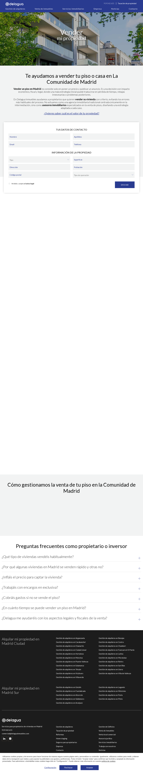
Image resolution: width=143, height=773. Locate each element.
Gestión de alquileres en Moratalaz (113, 658)
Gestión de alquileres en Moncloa (69, 658)
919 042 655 (109, 3)
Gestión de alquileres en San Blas (112, 665)
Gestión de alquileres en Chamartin (70, 646)
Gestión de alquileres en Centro (111, 642)
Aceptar (89, 768)
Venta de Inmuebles (44, 9)
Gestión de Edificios (107, 727)
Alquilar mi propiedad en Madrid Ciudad (20, 641)
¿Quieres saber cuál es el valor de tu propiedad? (71, 113)
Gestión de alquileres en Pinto (111, 699)
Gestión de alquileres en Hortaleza (70, 654)
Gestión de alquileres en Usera (111, 669)
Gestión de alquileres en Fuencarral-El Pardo (116, 650)
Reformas (60, 734)
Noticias (115, 9)
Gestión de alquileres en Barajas (111, 638)
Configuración (50, 768)
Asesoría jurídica (105, 738)
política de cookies (108, 761)
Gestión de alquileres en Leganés (112, 687)
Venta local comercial (107, 734)
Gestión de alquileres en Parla (111, 695)
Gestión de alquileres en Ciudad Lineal (71, 650)
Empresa (98, 9)
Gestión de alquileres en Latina (111, 654)
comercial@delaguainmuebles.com (15, 734)
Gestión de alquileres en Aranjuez (69, 703)
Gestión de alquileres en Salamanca (70, 665)
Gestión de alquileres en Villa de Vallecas (115, 673)
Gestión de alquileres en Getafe (68, 687)
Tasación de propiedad (127, 3)
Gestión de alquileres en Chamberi (112, 646)
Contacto (133, 9)
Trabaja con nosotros (107, 746)
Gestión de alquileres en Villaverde (70, 677)
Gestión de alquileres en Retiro (111, 661)
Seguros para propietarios (66, 742)
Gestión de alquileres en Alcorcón (69, 695)
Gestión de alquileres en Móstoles (112, 691)
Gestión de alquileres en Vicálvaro (69, 673)
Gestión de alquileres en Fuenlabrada (71, 691)
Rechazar (68, 768)
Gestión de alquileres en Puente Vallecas (72, 661)
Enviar (125, 185)
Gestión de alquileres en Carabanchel (71, 642)
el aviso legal (29, 184)
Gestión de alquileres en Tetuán (68, 669)
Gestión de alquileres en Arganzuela (70, 638)
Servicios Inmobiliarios (73, 9)
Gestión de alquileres (15, 9)
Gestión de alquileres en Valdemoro (70, 699)
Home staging (61, 738)
